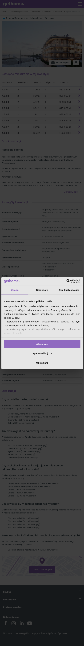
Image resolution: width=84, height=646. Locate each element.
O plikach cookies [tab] (69, 290)
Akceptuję (42, 344)
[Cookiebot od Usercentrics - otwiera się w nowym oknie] (66, 281)
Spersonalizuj (42, 353)
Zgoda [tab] (15, 290)
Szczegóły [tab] (42, 290)
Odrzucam (42, 362)
